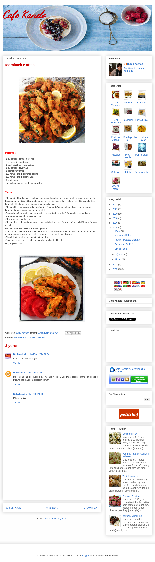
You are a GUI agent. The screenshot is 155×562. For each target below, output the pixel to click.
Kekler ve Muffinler (116, 138)
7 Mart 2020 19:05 (35, 394)
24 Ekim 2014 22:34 (39, 354)
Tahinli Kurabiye (131, 476)
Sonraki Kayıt (13, 507)
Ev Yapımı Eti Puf (124, 244)
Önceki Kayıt (91, 507)
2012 (115, 269)
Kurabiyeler (128, 138)
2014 (115, 227)
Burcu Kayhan (22, 333)
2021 (115, 209)
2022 (115, 204)
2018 (115, 218)
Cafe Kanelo (24, 15)
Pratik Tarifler (29, 337)
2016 (115, 222)
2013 (115, 264)
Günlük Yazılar (115, 187)
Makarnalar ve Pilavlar (141, 138)
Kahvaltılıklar (141, 120)
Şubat (118, 259)
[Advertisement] (52, 476)
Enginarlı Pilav (130, 433)
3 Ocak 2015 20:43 (33, 372)
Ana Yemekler (116, 103)
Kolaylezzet (19, 394)
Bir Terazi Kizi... (21, 354)
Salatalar (41, 337)
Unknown (18, 372)
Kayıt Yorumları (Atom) (56, 518)
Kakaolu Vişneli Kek (133, 516)
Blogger (86, 555)
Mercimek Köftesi (123, 235)
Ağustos (119, 254)
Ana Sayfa (52, 507)
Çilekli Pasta (121, 248)
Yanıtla (16, 363)
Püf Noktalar (141, 154)
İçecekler (128, 120)
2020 (115, 213)
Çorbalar (141, 102)
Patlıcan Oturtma (131, 496)
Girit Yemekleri (116, 121)
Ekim (118, 231)
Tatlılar (128, 172)
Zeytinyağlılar (142, 172)
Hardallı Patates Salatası (127, 239)
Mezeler (18, 337)
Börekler (128, 102)
